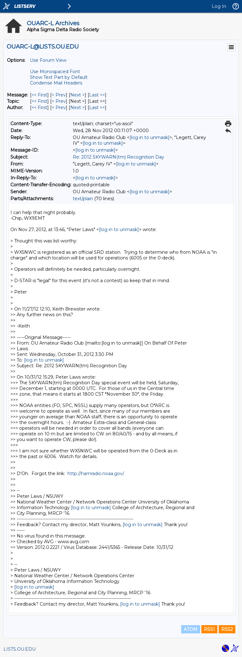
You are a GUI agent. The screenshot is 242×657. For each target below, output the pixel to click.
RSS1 (209, 629)
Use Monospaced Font (55, 71)
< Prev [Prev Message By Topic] (59, 101)
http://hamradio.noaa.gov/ (95, 473)
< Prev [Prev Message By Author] (59, 107)
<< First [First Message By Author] (39, 107)
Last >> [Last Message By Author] (97, 107)
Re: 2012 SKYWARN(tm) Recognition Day (118, 157)
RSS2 (227, 629)
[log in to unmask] (150, 137)
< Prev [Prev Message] (59, 95)
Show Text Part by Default (59, 77)
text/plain (83, 198)
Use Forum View (48, 60)
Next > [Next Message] (77, 95)
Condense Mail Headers (56, 83)
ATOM (191, 629)
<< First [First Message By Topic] (39, 101)
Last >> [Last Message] (97, 95)
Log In (219, 6)
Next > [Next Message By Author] (77, 107)
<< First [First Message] (39, 95)
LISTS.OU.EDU (19, 649)
